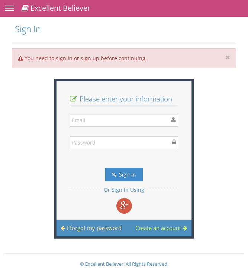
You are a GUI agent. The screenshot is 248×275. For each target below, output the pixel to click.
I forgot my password (91, 228)
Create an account (161, 228)
